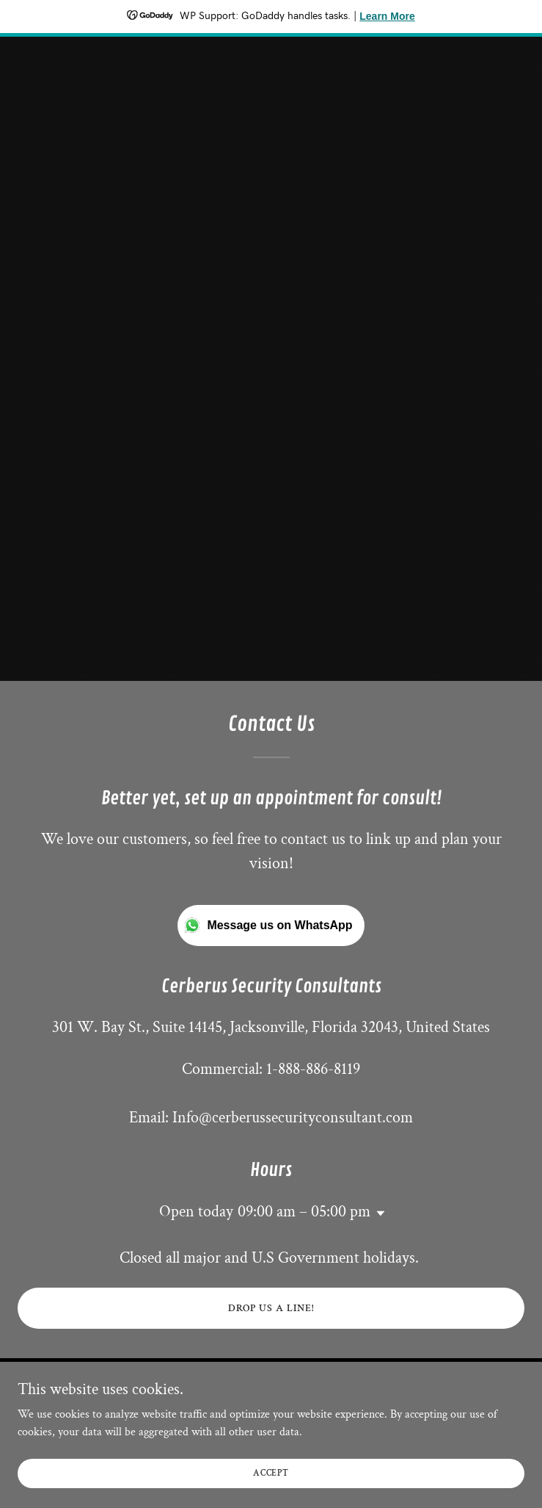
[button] (378, 1213)
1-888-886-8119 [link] (313, 1069)
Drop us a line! (271, 1308)
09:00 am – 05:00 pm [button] (304, 1211)
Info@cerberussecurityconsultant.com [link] (292, 1117)
